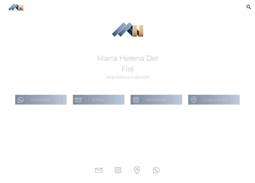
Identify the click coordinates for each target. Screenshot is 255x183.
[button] (249, 7)
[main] (127, 66)
